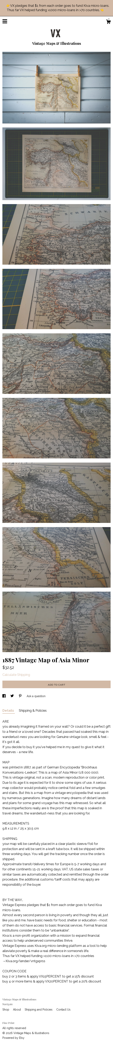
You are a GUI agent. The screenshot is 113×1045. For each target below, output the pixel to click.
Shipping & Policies (33, 710)
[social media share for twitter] (12, 696)
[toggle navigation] (4, 21)
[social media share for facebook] (4, 696)
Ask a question (36, 696)
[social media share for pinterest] (21, 696)
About (17, 1009)
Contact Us (63, 1009)
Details (8, 710)
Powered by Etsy (13, 1037)
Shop (6, 1009)
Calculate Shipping (16, 675)
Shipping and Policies (39, 1009)
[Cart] (108, 22)
